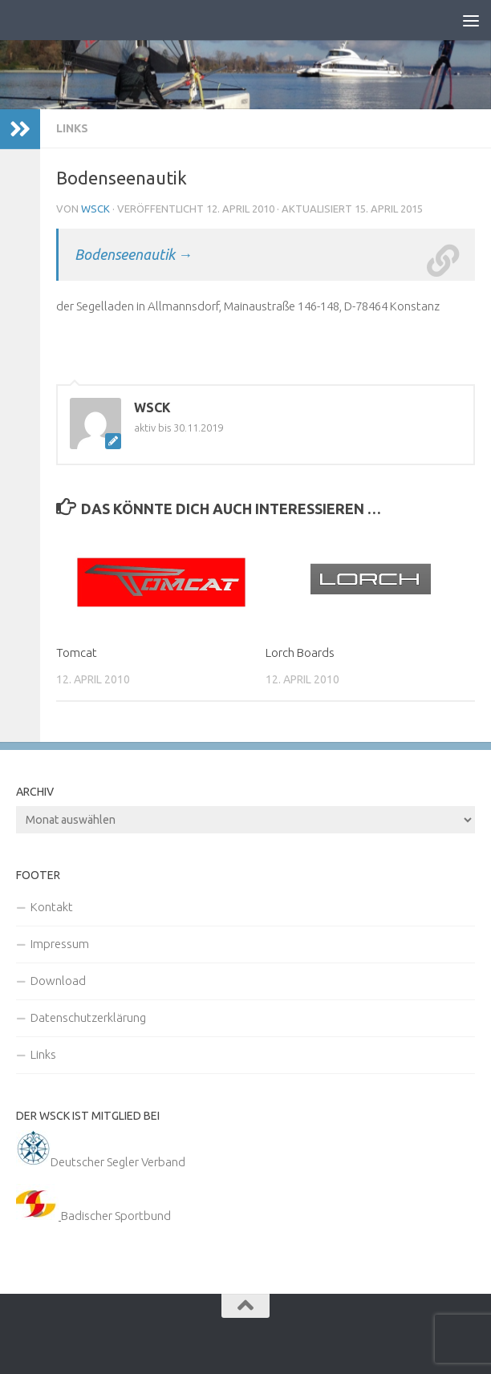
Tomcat (76, 652)
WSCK (95, 208)
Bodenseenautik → (134, 254)
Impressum (59, 943)
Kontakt (51, 907)
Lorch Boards (300, 652)
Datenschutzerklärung (88, 1017)
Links (72, 128)
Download (58, 980)
